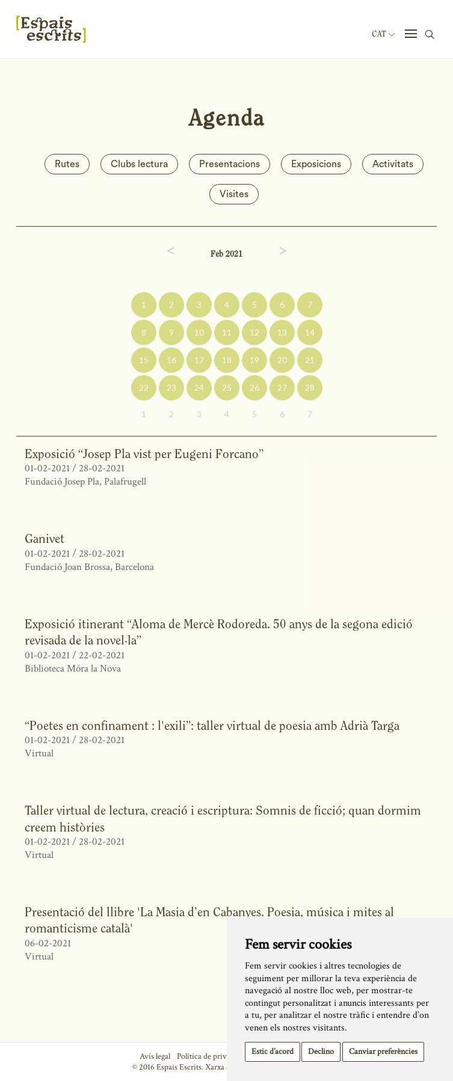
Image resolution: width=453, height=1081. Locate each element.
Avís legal (155, 1056)
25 (227, 387)
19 (254, 360)
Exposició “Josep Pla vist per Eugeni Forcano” (144, 453)
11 (227, 332)
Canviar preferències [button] (383, 1051)
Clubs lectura (139, 164)
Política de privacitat (211, 1056)
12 (254, 332)
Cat (383, 34)
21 (310, 360)
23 (171, 387)
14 (310, 332)
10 (199, 332)
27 (282, 387)
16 (171, 360)
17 (199, 360)
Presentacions (229, 164)
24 (199, 387)
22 (144, 387)
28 (310, 387)
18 (227, 360)
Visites (234, 194)
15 (144, 360)
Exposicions (316, 164)
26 (254, 387)
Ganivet (44, 538)
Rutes (67, 164)
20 (282, 360)
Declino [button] (321, 1051)
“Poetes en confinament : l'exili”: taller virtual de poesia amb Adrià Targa (212, 725)
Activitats (392, 164)
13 (282, 332)
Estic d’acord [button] (272, 1051)
